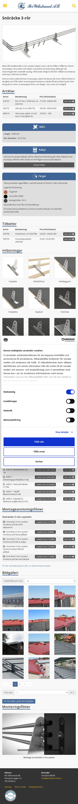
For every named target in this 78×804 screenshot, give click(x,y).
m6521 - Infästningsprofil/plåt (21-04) (15, 478)
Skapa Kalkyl (39, 164)
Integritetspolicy (36, 787)
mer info (69, 101)
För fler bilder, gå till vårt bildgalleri (19, 701)
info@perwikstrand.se (51, 778)
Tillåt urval (39, 451)
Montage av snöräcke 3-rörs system (39, 757)
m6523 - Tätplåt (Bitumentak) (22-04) (12, 493)
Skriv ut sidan (20, 787)
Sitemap (8, 787)
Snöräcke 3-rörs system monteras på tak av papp (15, 540)
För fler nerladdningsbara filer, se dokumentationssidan (26, 566)
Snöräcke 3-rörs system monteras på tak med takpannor (15, 524)
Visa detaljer (62, 432)
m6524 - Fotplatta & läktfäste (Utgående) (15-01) (15, 500)
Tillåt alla (39, 441)
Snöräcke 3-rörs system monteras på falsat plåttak (15, 533)
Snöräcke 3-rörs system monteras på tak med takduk (16, 557)
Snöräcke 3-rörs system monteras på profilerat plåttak (15, 549)
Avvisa (39, 461)
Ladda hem (45, 469)
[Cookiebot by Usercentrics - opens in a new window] (61, 340)
